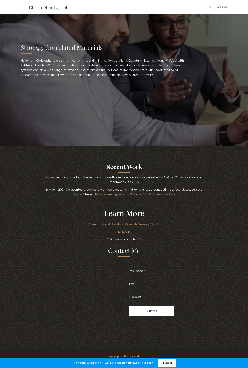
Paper (50, 177)
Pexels (136, 356)
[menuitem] (223, 7)
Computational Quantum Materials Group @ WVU (124, 224)
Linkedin (124, 232)
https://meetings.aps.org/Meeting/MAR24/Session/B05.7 (135, 194)
